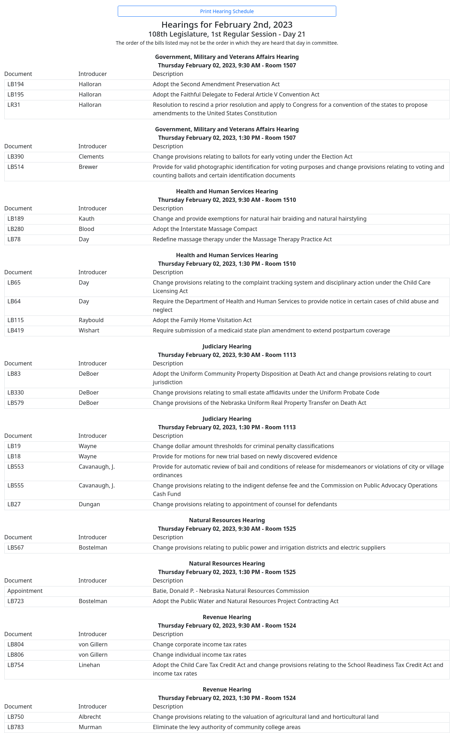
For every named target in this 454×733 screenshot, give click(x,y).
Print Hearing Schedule (227, 11)
